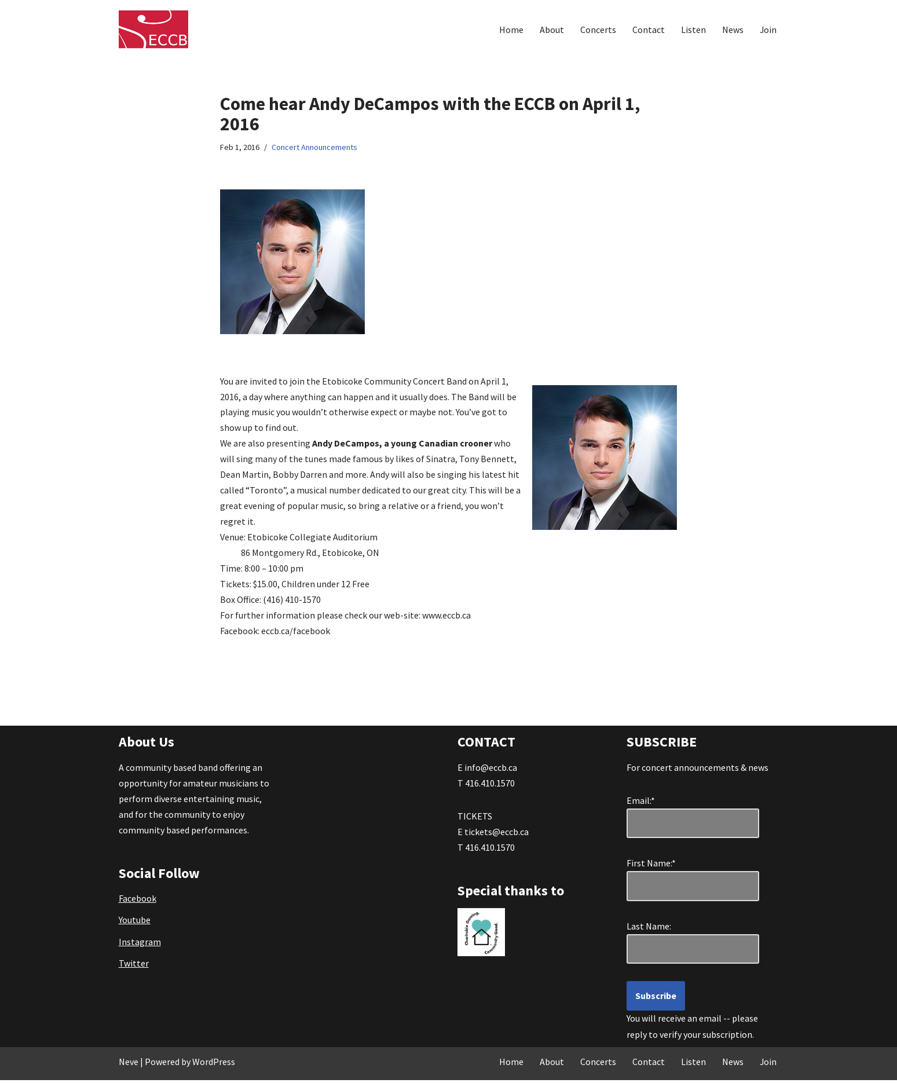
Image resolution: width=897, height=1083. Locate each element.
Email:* (641, 803)
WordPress (213, 1064)
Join (768, 29)
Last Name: (654, 929)
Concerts (598, 29)
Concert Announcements (314, 147)
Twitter (134, 966)
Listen (692, 29)
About (551, 29)
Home (511, 29)
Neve (128, 1064)
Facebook (137, 901)
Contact (648, 29)
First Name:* (654, 866)
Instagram (140, 944)
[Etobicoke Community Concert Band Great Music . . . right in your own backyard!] (153, 29)
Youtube (135, 923)
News (732, 29)
